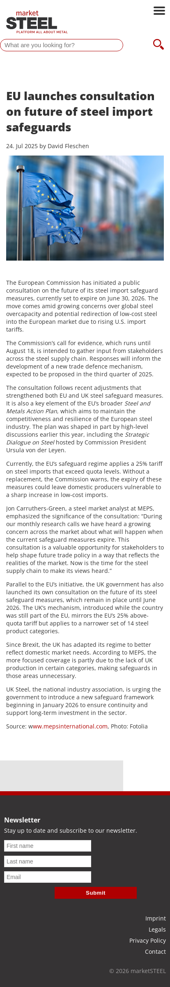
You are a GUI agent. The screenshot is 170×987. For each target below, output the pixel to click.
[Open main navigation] (159, 11)
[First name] (47, 846)
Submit (96, 893)
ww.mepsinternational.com (70, 726)
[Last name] (47, 861)
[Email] (47, 877)
